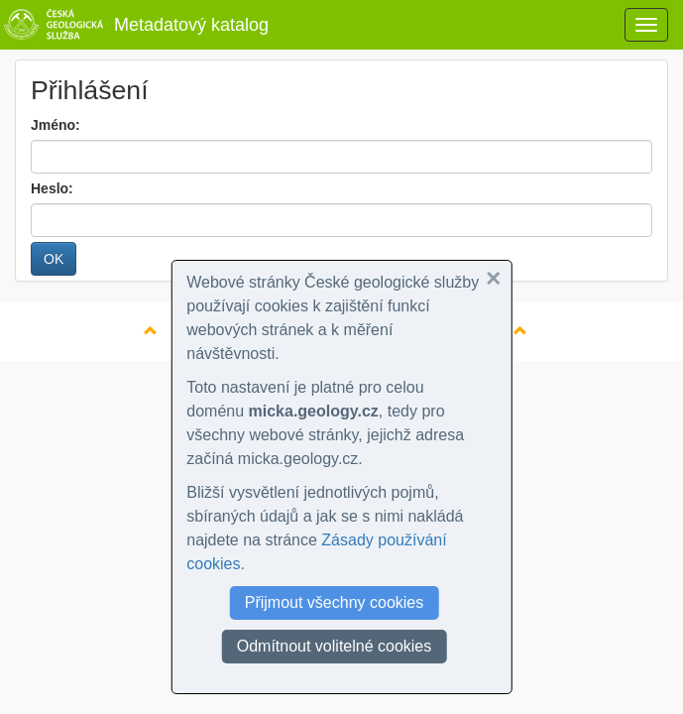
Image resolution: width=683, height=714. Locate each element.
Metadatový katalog (134, 25)
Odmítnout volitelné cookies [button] (334, 646)
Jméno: (55, 125)
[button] (494, 279)
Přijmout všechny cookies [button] (334, 602)
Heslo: (52, 188)
